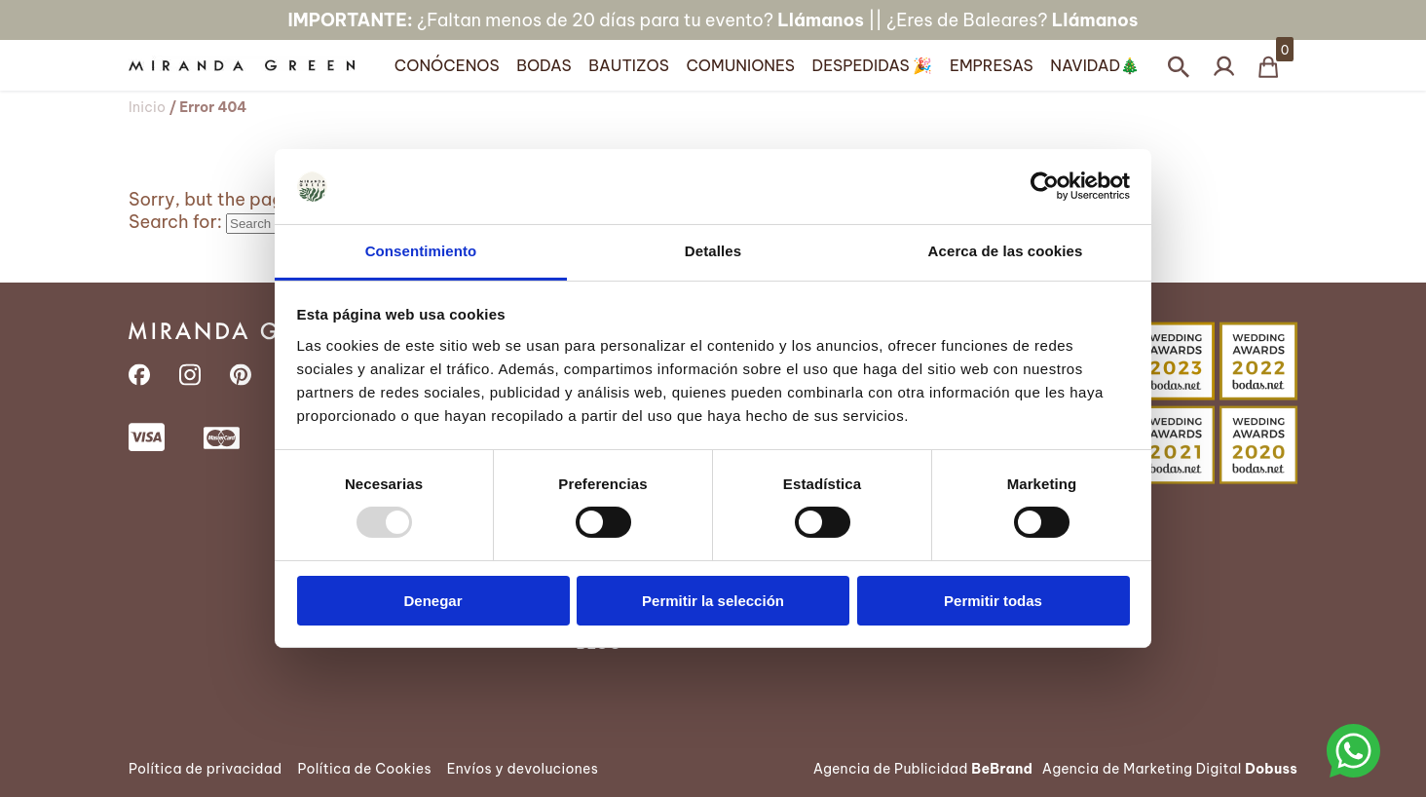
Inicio (147, 107)
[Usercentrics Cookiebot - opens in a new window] (1044, 186)
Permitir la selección (713, 600)
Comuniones (740, 65)
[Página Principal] (257, 65)
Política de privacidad (205, 769)
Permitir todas (993, 600)
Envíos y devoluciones (522, 769)
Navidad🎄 (1095, 65)
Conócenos (447, 65)
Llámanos (820, 20)
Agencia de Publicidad (923, 769)
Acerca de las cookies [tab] (1005, 251)
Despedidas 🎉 (872, 65)
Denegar (432, 600)
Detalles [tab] (713, 251)
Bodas (543, 65)
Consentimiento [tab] (421, 251)
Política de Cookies (364, 769)
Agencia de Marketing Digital (1169, 769)
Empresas (991, 65)
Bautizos (628, 65)
